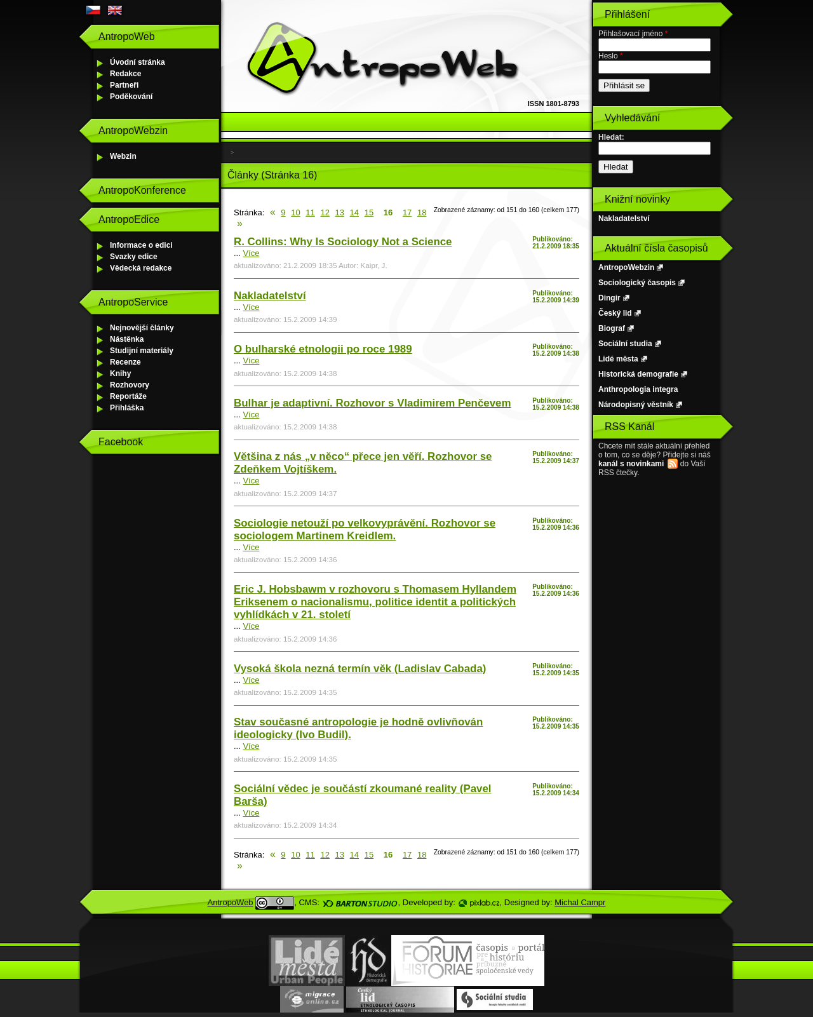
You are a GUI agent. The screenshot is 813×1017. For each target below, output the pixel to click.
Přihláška (127, 407)
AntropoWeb (230, 902)
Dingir (609, 297)
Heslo (610, 55)
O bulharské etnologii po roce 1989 (323, 349)
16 (388, 212)
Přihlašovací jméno (633, 33)
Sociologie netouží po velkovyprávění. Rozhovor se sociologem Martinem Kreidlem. (364, 529)
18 (421, 212)
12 (324, 212)
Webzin (123, 156)
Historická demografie (638, 374)
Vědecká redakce (140, 268)
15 (369, 212)
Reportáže (128, 396)
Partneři (124, 85)
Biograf (611, 328)
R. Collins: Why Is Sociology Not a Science (343, 242)
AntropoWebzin (626, 267)
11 (310, 212)
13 (339, 212)
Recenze (125, 362)
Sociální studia (625, 343)
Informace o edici (141, 245)
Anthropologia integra (638, 389)
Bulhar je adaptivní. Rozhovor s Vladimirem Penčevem (372, 403)
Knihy (120, 373)
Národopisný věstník (635, 404)
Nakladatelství (270, 296)
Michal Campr (579, 902)
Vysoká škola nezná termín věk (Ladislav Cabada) (360, 669)
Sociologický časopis (637, 282)
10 (295, 212)
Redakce (125, 73)
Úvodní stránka (137, 62)
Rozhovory (129, 385)
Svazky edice (134, 256)
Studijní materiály (141, 350)
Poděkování (131, 96)
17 (407, 212)
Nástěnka (127, 339)
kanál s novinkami (631, 463)
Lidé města (618, 358)
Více (251, 253)
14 (354, 212)
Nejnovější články (142, 327)
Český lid (615, 313)
